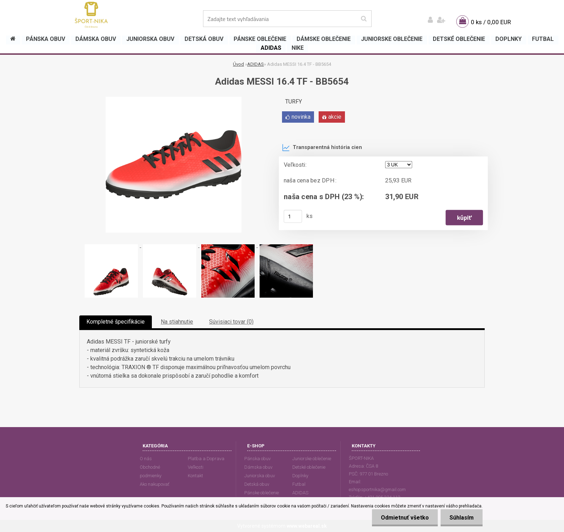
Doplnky (300, 475)
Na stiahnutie (177, 321)
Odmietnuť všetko (405, 517)
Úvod (238, 64)
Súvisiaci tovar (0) (231, 321)
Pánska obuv (257, 458)
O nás (146, 458)
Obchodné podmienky (150, 471)
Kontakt (195, 475)
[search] (363, 19)
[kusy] (293, 216)
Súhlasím (461, 517)
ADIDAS (255, 64)
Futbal (298, 484)
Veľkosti (195, 467)
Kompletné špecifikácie (115, 321)
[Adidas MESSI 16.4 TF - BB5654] (173, 99)
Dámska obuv (258, 467)
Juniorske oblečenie (311, 458)
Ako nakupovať (154, 484)
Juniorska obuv (259, 475)
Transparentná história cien (322, 147)
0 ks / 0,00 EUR (491, 22)
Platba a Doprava (206, 458)
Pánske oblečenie (261, 492)
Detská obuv (256, 484)
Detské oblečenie (308, 467)
